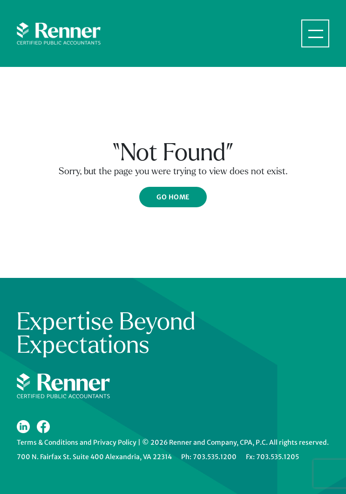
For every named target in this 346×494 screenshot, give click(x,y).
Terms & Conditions (47, 442)
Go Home (173, 197)
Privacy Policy (114, 442)
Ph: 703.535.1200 (209, 457)
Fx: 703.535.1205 (272, 457)
